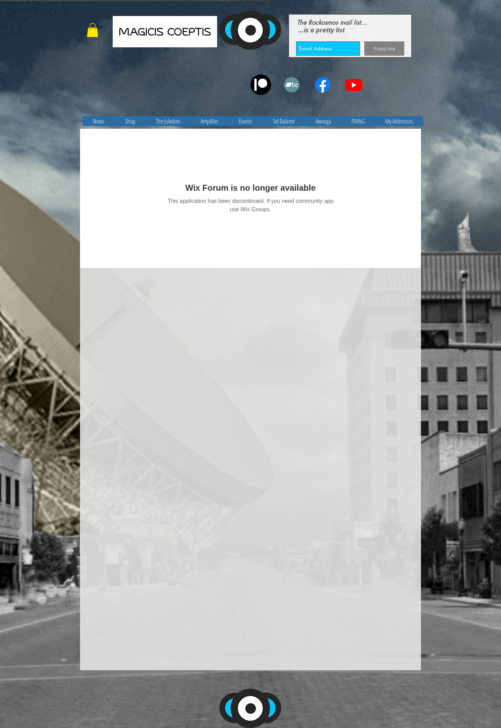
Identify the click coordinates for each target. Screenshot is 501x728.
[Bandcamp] (291, 84)
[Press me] (384, 48)
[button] (92, 30)
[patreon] (260, 84)
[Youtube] (353, 84)
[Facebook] (322, 84)
